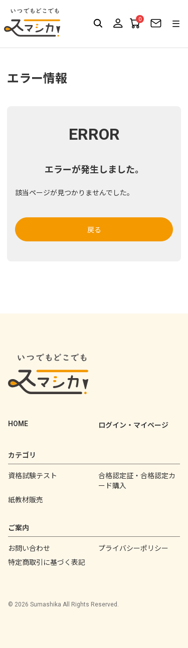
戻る (94, 230)
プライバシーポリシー (133, 548)
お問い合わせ (29, 548)
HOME (18, 424)
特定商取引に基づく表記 (46, 562)
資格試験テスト (32, 476)
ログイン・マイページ (133, 425)
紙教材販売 (25, 500)
